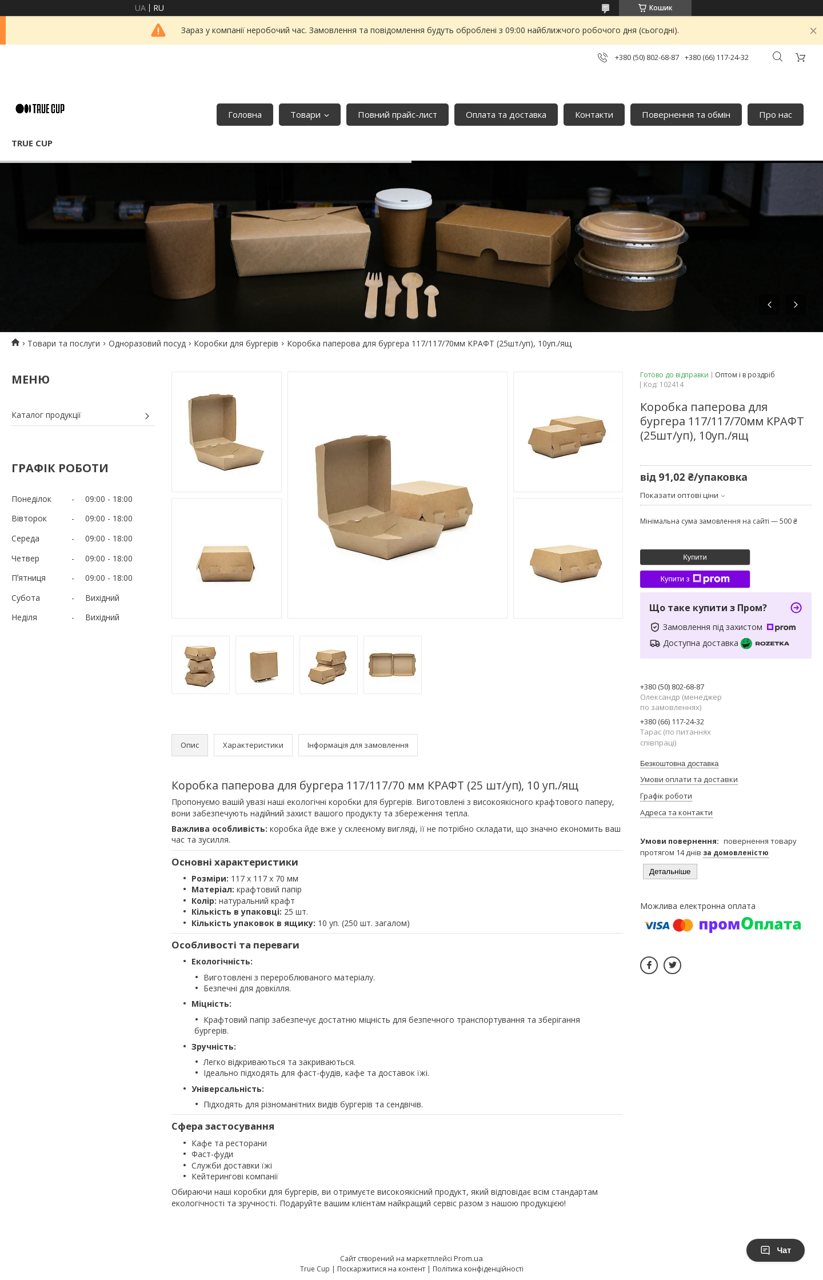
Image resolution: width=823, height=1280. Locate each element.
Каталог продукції (46, 414)
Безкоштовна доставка (679, 763)
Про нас (775, 114)
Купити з (694, 579)
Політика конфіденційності (478, 1269)
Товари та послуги (63, 343)
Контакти (594, 114)
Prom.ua (468, 1258)
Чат (775, 1250)
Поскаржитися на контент (381, 1269)
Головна (245, 114)
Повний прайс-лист (397, 114)
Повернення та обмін (686, 114)
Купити (695, 557)
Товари (305, 114)
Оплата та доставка (506, 114)
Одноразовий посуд (147, 343)
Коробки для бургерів (236, 343)
